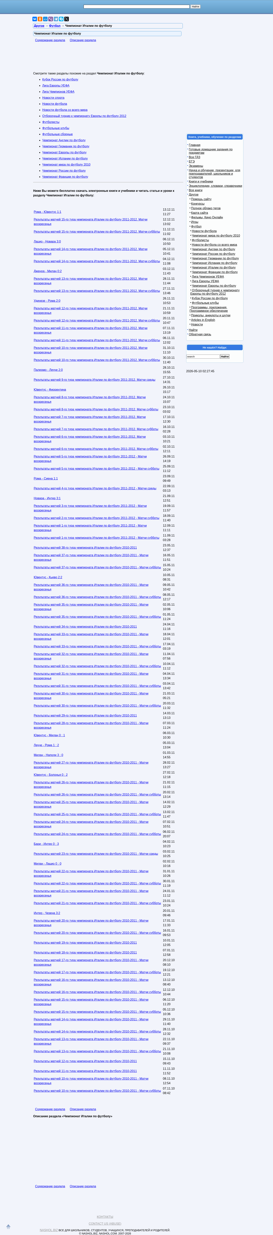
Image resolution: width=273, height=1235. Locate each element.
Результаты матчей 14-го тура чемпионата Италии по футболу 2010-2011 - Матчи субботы (97, 1031)
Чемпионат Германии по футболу (65, 146)
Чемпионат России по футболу (64, 170)
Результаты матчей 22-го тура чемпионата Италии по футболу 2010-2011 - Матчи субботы (97, 883)
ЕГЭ (192, 161)
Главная (194, 145)
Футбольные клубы (55, 128)
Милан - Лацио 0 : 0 (47, 863)
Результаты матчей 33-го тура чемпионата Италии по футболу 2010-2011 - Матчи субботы (97, 646)
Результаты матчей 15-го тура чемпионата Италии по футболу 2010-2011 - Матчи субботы (97, 1011)
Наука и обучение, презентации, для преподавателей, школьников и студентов (214, 174)
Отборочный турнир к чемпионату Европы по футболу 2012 (84, 116)
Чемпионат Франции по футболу (65, 176)
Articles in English (203, 320)
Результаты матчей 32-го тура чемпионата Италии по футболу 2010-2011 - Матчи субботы (97, 666)
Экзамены (196, 166)
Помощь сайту (201, 199)
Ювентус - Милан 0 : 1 (49, 735)
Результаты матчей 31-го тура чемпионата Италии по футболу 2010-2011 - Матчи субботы (97, 685)
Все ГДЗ (194, 157)
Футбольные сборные (57, 134)
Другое (193, 194)
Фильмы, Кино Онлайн (207, 217)
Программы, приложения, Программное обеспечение (209, 309)
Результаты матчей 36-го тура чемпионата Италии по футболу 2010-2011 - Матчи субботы (97, 597)
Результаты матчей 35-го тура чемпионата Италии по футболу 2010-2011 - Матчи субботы (97, 616)
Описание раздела (83, 40)
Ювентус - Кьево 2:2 (48, 577)
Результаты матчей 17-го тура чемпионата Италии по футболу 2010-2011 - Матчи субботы (97, 972)
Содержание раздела (50, 40)
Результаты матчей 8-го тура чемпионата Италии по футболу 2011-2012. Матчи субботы (96, 409)
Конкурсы (197, 203)
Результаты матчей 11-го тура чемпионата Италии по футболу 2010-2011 (85, 1071)
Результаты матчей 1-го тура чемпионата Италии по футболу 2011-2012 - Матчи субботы (96, 537)
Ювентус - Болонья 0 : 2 (51, 774)
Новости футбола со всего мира (64, 109)
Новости (197, 324)
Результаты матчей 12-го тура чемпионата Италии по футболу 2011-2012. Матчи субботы (97, 320)
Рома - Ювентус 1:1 (47, 211)
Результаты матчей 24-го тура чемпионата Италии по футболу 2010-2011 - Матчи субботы (97, 834)
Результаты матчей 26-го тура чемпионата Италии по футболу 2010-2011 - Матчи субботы (97, 794)
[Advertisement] (102, 59)
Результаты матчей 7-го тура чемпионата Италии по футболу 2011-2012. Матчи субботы (96, 429)
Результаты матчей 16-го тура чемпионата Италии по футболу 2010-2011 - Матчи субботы (97, 992)
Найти (193, 330)
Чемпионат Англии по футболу (64, 140)
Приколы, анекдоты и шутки (210, 315)
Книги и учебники (201, 181)
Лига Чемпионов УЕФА (58, 91)
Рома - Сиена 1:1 (46, 478)
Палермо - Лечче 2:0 (48, 369)
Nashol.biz (49, 1230)
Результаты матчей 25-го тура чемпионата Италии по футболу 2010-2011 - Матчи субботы (97, 814)
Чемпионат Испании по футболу (65, 158)
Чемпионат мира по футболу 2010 (66, 164)
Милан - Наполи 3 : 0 (48, 755)
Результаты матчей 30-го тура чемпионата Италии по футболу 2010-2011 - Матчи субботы (97, 705)
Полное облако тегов (206, 208)
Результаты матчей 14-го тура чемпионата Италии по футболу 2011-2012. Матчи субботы (97, 261)
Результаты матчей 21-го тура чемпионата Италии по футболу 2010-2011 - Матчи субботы (97, 903)
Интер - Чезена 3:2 (47, 913)
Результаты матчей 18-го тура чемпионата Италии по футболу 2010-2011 (85, 952)
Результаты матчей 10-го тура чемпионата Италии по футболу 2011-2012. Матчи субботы (97, 360)
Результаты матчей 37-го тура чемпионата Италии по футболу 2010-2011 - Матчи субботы (97, 567)
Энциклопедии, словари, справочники (215, 185)
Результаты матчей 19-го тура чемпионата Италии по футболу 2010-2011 (85, 942)
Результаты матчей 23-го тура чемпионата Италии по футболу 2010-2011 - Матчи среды (96, 853)
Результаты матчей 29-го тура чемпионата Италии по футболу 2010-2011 (85, 715)
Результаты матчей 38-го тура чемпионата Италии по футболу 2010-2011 (85, 547)
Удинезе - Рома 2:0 (47, 300)
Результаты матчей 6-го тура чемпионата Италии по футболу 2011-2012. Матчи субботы (96, 448)
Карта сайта (199, 212)
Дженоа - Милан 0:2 (48, 271)
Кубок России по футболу (60, 79)
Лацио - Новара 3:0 (47, 241)
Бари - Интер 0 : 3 (46, 843)
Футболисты (50, 122)
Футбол (196, 226)
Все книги (195, 190)
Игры (194, 222)
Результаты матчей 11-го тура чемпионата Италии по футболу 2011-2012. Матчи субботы (97, 340)
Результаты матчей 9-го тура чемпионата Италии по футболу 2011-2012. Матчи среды (94, 379)
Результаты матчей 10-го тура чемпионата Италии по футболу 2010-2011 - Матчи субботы (97, 1090)
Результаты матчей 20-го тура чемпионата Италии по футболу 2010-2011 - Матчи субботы (97, 932)
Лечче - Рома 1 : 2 (46, 745)
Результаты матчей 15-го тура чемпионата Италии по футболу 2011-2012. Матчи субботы (97, 231)
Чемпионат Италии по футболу (214, 267)
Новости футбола (54, 103)
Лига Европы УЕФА (55, 85)
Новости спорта (53, 97)
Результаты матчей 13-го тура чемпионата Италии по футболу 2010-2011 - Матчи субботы (97, 1051)
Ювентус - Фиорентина (50, 389)
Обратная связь (200, 334)
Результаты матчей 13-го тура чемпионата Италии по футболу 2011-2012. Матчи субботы (97, 290)
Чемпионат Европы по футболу (64, 152)
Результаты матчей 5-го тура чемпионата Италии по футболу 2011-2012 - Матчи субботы (96, 468)
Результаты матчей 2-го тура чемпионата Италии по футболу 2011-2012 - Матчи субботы (96, 518)
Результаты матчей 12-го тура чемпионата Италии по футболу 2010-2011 (85, 1061)
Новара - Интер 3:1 (47, 498)
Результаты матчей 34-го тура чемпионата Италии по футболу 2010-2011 (85, 626)
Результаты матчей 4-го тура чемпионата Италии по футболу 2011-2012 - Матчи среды (95, 488)
